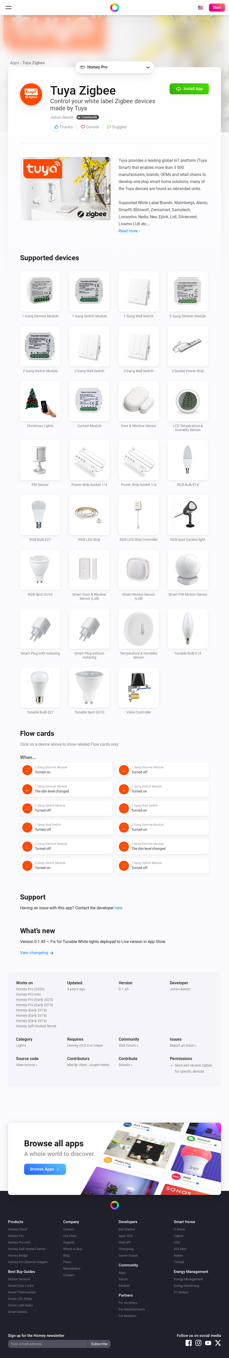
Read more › (129, 231)
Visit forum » (128, 1045)
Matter (178, 1255)
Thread (179, 1262)
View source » (26, 1065)
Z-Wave (179, 1229)
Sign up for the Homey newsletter (36, 1335)
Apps (14, 62)
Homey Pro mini (19, 1242)
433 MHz (180, 1249)
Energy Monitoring (186, 1286)
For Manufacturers (132, 1309)
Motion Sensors (19, 1279)
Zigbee (179, 1236)
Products (15, 1222)
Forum (123, 1279)
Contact (68, 1275)
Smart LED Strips (20, 1299)
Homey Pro (16, 1236)
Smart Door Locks (21, 1286)
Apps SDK (126, 1236)
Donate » (125, 1065)
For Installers (128, 1303)
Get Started (127, 1229)
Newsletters (72, 1268)
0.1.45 (124, 989)
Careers (68, 1229)
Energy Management (188, 1279)
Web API (125, 1242)
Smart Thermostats (22, 1292)
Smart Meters (17, 1312)
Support (68, 1242)
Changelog (126, 1249)
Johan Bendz (180, 989)
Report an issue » (183, 1045)
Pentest (124, 1286)
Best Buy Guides (21, 1271)
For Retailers (127, 1316)
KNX (177, 1242)
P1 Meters (181, 1292)
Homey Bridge (18, 1255)
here (118, 908)
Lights (21, 1045)
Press (67, 1262)
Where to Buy (72, 1249)
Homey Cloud (17, 1229)
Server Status (128, 1255)
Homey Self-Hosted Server (27, 1249)
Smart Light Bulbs (20, 1305)
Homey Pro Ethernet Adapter (28, 1262)
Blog (66, 1255)
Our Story (69, 1236)
